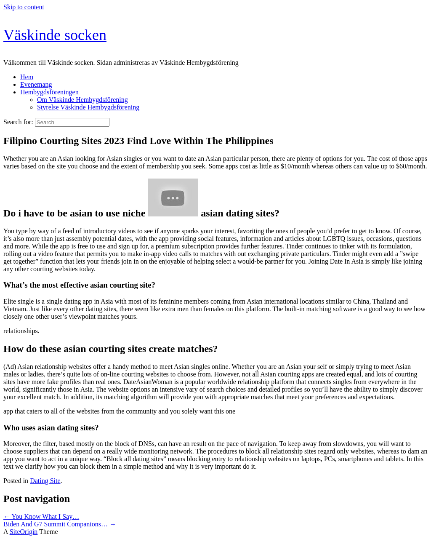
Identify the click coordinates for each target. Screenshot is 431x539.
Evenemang (36, 84)
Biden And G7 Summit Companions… (59, 524)
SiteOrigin (24, 531)
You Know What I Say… (41, 516)
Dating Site (45, 480)
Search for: (18, 121)
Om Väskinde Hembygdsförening (82, 99)
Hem (26, 76)
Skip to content (23, 7)
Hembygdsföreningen (49, 92)
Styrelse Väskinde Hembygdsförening (88, 107)
